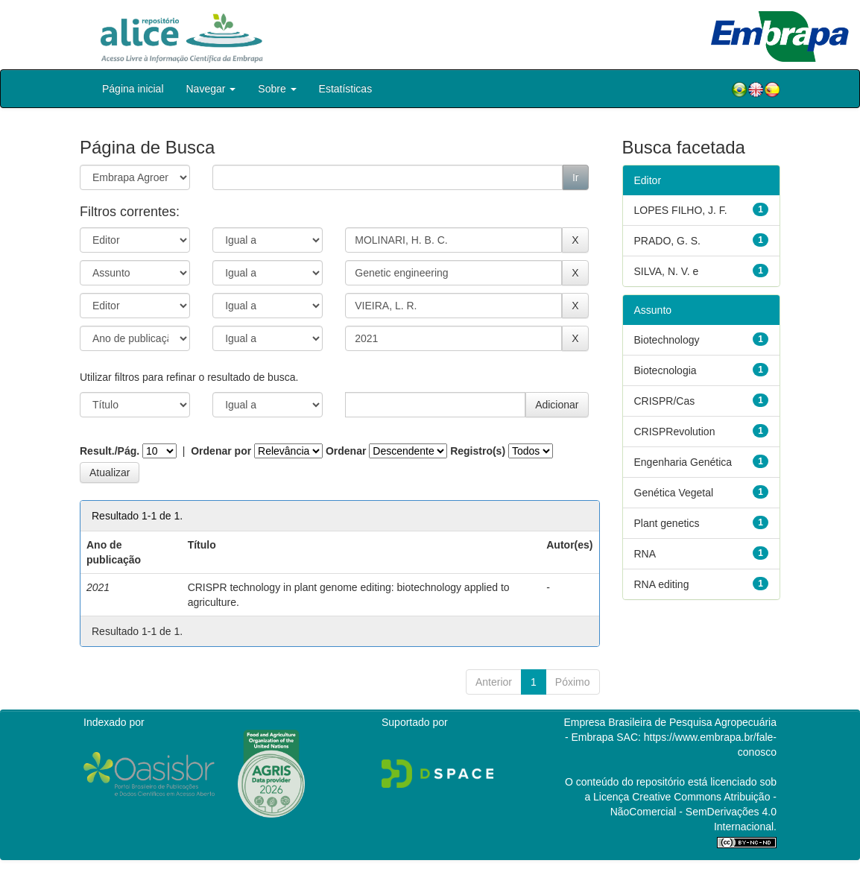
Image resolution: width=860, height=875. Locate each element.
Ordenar (346, 451)
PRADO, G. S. (667, 241)
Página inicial (133, 89)
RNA (645, 554)
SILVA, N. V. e (666, 271)
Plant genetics (667, 523)
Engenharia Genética (683, 462)
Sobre (277, 89)
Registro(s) (477, 451)
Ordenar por (221, 451)
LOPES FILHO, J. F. (680, 210)
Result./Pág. (109, 451)
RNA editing (661, 584)
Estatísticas (346, 89)
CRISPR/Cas (664, 401)
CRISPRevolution (674, 432)
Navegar (211, 89)
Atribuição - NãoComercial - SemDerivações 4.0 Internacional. (693, 812)
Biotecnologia (665, 370)
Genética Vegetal (674, 493)
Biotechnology (667, 340)
